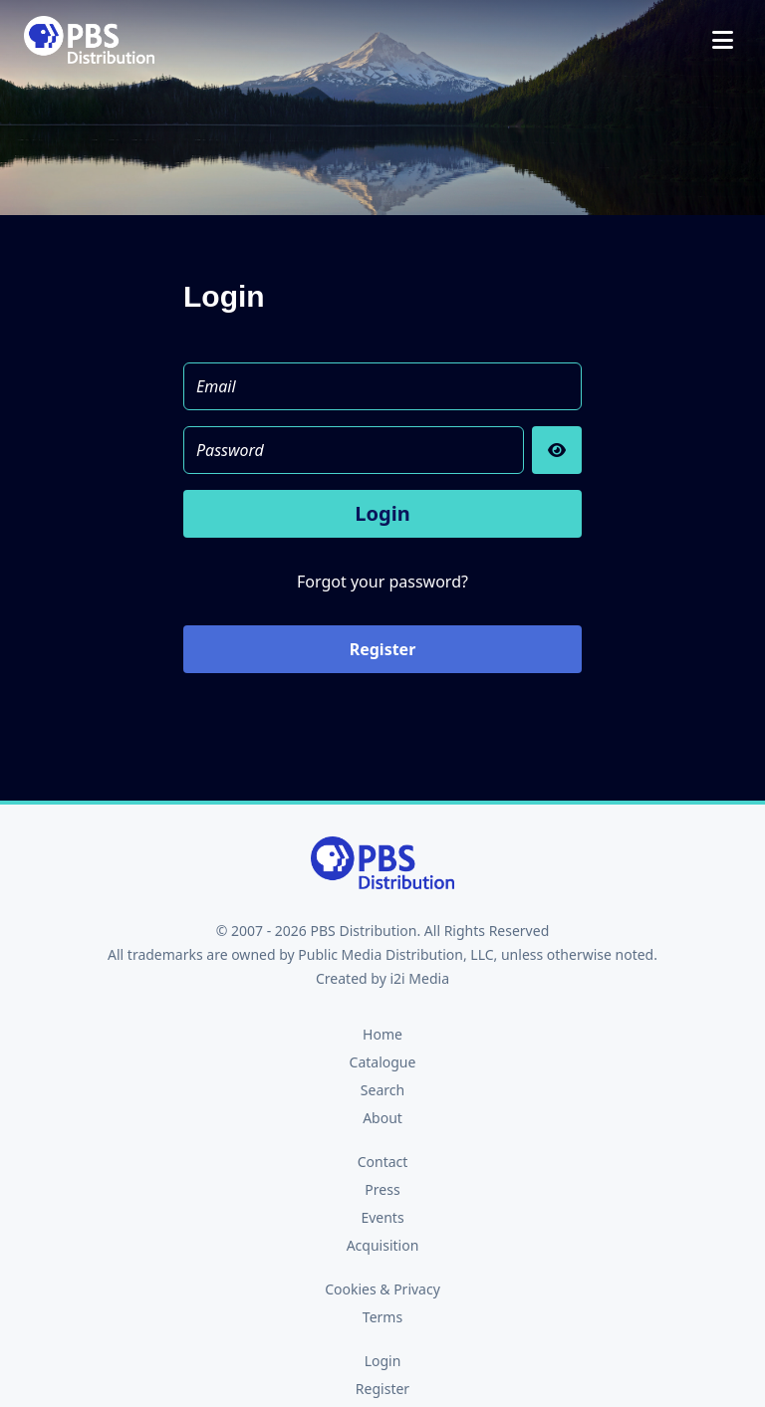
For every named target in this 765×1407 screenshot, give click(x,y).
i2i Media (419, 978)
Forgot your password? (382, 581)
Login (382, 513)
